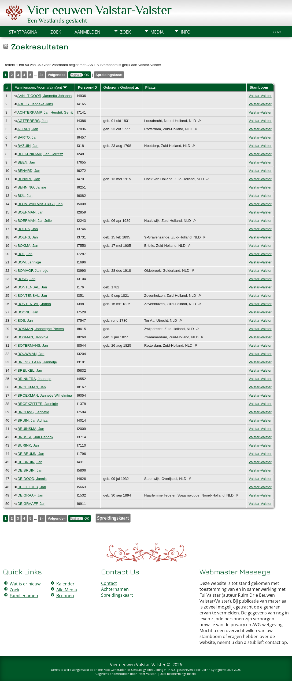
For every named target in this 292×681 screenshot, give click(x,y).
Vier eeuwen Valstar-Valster (99, 10)
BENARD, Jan (28, 171)
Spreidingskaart (109, 75)
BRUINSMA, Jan (30, 429)
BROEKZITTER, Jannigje (37, 404)
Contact (109, 583)
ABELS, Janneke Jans (35, 104)
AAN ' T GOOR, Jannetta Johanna (44, 96)
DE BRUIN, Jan (29, 462)
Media (157, 32)
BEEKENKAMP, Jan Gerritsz (40, 154)
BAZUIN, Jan (27, 146)
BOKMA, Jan (27, 246)
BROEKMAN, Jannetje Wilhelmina (44, 395)
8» (41, 75)
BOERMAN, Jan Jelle (34, 221)
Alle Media (66, 590)
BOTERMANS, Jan (32, 345)
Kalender (65, 584)
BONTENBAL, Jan (32, 287)
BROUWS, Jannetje (33, 412)
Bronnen (65, 596)
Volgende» (56, 75)
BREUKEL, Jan (29, 370)
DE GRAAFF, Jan (31, 504)
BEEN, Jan (26, 162)
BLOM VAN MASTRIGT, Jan (39, 204)
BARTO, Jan (27, 137)
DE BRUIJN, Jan (30, 454)
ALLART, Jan (27, 129)
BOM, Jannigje (29, 262)
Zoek (125, 32)
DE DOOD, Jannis (31, 479)
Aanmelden (87, 32)
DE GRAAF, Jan (30, 495)
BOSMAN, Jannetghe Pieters (40, 329)
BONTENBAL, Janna (34, 304)
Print (277, 32)
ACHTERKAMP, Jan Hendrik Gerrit (45, 112)
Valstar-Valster (260, 96)
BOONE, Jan (27, 312)
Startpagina (23, 32)
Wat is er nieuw (25, 584)
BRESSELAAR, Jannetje (37, 362)
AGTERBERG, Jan (32, 121)
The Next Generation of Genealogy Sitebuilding (130, 670)
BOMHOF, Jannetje (32, 271)
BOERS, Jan (27, 229)
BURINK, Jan (28, 445)
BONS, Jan (26, 279)
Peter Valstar (147, 674)
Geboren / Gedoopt (121, 87)
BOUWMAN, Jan (30, 354)
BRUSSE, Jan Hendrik (35, 437)
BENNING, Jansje (31, 187)
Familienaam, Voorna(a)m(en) (40, 87)
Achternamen (115, 589)
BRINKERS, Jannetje (34, 379)
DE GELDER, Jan (31, 487)
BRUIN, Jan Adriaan (33, 420)
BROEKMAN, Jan (31, 387)
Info (185, 32)
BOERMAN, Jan (30, 212)
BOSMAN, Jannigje (32, 337)
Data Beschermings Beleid (178, 674)
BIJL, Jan (24, 196)
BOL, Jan (24, 254)
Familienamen (24, 596)
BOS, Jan (25, 320)
